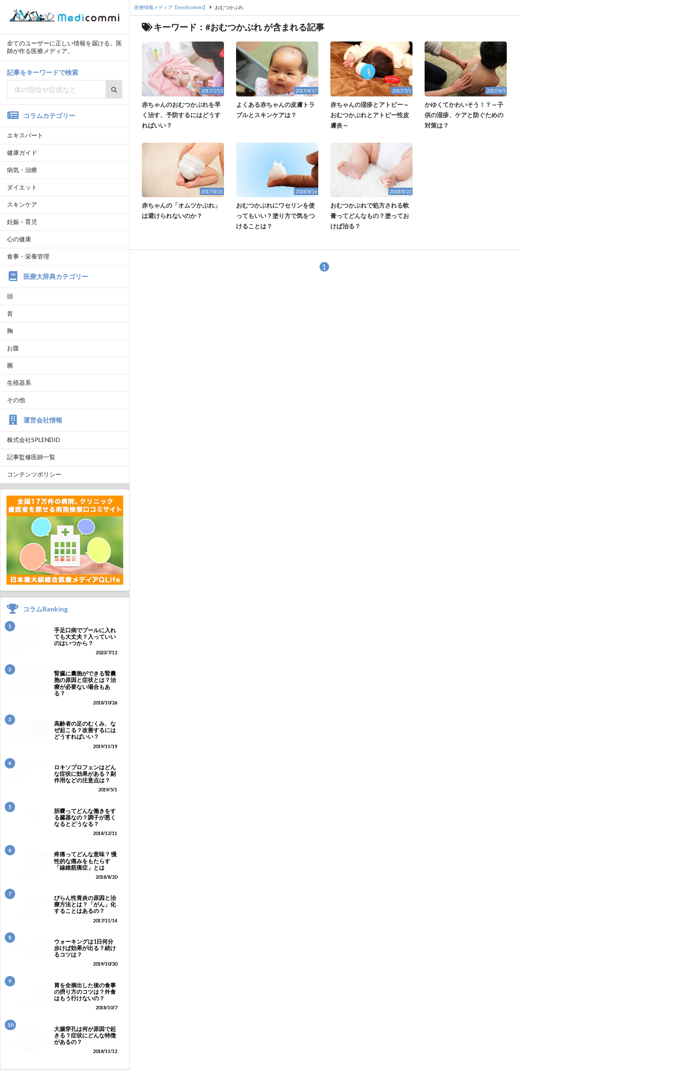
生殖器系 (19, 382)
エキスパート (25, 135)
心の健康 (19, 239)
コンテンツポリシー (34, 474)
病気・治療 (22, 169)
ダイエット (22, 187)
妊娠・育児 (22, 221)
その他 (16, 399)
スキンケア (22, 204)
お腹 (13, 348)
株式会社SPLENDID (33, 439)
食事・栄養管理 (28, 256)
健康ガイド (22, 152)
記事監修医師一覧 (31, 457)
